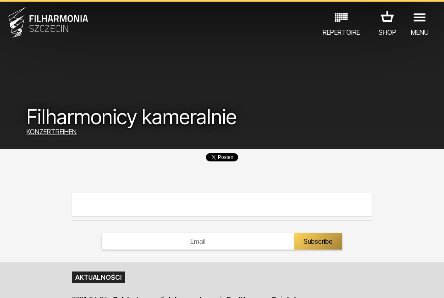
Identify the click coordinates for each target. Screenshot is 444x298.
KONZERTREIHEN (52, 131)
